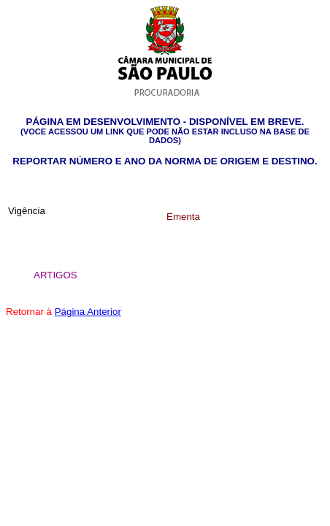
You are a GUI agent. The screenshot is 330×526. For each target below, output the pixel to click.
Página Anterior (88, 311)
